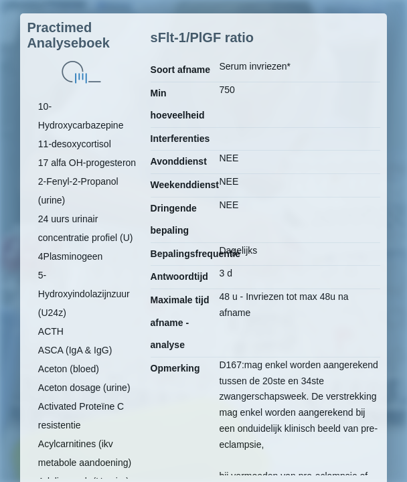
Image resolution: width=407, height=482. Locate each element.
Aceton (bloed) (68, 369)
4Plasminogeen (70, 256)
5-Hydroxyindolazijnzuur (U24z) (84, 294)
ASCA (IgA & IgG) (75, 350)
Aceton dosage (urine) (84, 387)
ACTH (51, 331)
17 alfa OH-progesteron (87, 162)
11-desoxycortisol (74, 144)
